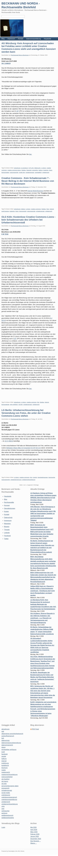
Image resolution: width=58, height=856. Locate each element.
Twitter (6, 539)
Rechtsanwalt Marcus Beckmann (20, 55)
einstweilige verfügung (8, 749)
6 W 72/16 (4, 234)
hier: (30, 154)
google (3, 756)
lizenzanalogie (5, 404)
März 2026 (34, 832)
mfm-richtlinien (14, 404)
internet (47, 402)
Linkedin (7, 532)
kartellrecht (5, 765)
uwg (2, 808)
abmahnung (17, 168)
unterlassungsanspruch (9, 797)
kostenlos (45, 170)
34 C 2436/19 (5, 63)
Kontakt (20, 39)
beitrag (23, 209)
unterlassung (5, 795)
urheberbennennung (15, 479)
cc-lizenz (43, 168)
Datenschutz (8, 517)
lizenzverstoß (22, 211)
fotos (47, 209)
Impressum (11, 39)
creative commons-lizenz (14, 170)
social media (5, 793)
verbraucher (5, 811)
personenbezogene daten (10, 786)
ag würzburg (24, 168)
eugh (3, 752)
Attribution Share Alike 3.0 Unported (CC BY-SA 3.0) (23, 448)
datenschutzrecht (7, 745)
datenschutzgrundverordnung (11, 743)
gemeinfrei (35, 170)
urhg (2, 806)
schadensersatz (30, 172)
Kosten (6, 511)
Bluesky (6, 526)
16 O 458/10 (9, 441)
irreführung (5, 763)
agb (2, 731)
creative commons (36, 209)
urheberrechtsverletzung (28, 479)
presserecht (5, 788)
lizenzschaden (5, 172)
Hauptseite (47, 39)
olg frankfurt (5, 779)
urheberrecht (45, 172)
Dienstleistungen (9, 508)
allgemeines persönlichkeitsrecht (12, 733)
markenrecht (5, 772)
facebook (4, 754)
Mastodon (7, 523)
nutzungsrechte (14, 172)
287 (17, 111)
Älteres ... (33, 843)
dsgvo (3, 747)
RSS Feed (35, 729)
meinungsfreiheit (6, 777)
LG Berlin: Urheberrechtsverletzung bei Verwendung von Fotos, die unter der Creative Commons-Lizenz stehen (26, 413)
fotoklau (24, 170)
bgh (2, 738)
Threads (7, 529)
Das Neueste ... (35, 841)
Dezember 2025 (35, 839)
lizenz (50, 170)
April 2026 (33, 829)
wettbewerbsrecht (7, 815)
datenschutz (5, 740)
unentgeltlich (38, 172)
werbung (4, 813)
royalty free (22, 172)
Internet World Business (35, 191)
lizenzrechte (51, 477)
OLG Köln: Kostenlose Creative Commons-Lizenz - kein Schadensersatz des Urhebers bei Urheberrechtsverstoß (28, 220)
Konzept (7, 505)
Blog (2, 39)
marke (3, 770)
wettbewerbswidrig (7, 818)
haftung (41, 170)
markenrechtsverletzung (9, 774)
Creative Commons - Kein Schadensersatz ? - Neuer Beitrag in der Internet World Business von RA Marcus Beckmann (27, 181)
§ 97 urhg (31, 168)
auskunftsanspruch (7, 736)
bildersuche (37, 168)
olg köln (20, 404)
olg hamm (4, 781)
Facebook (7, 536)
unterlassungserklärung (9, 799)
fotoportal (29, 170)
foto (38, 402)
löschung (4, 768)
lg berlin (35, 477)
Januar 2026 (34, 836)
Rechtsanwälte (9, 502)
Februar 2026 (34, 834)
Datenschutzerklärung (33, 39)
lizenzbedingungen (43, 477)
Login (3, 827)
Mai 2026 (33, 827)
